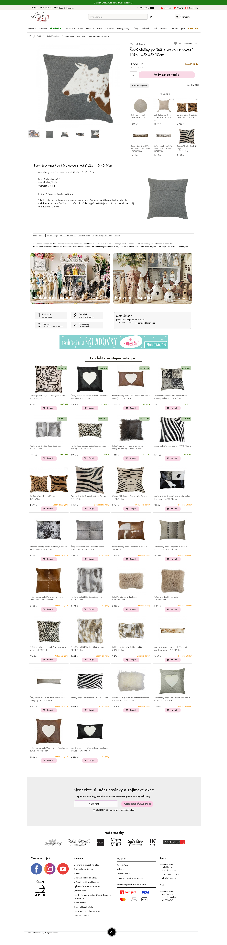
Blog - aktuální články (83, 906)
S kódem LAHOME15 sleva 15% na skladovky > (114, 2)
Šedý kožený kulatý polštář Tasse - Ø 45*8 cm (139, 117)
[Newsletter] (96, 803)
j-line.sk (86, 915)
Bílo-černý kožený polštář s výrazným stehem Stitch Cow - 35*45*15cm (48, 548)
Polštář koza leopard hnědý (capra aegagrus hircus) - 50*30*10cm (90, 447)
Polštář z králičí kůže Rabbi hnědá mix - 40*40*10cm (87, 649)
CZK (146, 7)
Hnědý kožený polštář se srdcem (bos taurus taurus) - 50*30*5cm (131, 397)
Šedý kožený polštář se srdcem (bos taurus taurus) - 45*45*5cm (171, 699)
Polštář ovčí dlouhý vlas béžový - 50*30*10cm (125, 598)
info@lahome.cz (67, 8)
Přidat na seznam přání (187, 43)
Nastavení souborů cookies (130, 878)
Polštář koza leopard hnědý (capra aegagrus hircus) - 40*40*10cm (48, 649)
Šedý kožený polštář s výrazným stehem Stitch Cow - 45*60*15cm (88, 548)
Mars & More (137, 44)
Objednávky (122, 865)
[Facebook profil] (36, 868)
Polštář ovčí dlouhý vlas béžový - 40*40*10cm (167, 598)
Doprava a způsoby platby (86, 864)
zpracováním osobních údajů (121, 810)
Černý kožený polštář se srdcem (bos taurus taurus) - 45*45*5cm (89, 397)
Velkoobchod (80, 890)
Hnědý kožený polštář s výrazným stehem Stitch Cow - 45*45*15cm (47, 598)
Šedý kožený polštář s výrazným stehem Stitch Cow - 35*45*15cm (170, 548)
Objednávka (193, 8)
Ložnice (117, 235)
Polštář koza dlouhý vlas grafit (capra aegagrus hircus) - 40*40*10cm (127, 447)
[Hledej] (150, 17)
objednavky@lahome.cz (145, 322)
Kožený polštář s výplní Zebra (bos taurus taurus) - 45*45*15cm (47, 397)
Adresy (120, 869)
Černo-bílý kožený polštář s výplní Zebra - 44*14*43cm (186, 148)
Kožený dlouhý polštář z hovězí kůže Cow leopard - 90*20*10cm (140, 148)
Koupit (50, 407)
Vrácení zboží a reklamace (86, 882)
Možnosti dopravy (139, 85)
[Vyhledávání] (118, 17)
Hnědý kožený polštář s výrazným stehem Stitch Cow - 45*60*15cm (129, 548)
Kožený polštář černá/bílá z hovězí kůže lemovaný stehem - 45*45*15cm (170, 397)
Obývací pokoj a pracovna (102, 235)
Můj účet (167, 8)
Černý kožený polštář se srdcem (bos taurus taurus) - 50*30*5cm (89, 749)
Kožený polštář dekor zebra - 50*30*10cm (89, 697)
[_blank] (63, 868)
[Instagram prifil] (50, 868)
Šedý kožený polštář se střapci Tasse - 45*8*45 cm (163, 117)
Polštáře (41, 235)
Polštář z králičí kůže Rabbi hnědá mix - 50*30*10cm (128, 649)
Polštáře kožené (84, 235)
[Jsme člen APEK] (40, 888)
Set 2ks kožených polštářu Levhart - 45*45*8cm (187, 116)
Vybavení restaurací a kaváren (88, 886)
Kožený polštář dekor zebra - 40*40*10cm (172, 446)
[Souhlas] (94, 810)
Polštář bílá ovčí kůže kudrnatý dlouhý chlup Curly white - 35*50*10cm (130, 699)
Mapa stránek (80, 902)
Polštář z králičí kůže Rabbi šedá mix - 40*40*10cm (87, 598)
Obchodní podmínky (83, 869)
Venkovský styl (52, 235)
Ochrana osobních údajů (85, 877)
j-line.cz (77, 915)
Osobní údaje (123, 873)
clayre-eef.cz (80, 911)
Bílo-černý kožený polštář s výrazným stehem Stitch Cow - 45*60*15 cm (172, 498)
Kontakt (77, 873)
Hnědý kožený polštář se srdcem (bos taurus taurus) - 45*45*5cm (49, 749)
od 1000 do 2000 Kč (68, 235)
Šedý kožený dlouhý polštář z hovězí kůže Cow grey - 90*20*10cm (47, 699)
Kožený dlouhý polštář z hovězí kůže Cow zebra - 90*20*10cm (163, 148)
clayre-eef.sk (94, 911)
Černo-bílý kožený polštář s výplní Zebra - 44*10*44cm (129, 498)
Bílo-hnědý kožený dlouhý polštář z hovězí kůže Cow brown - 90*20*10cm (170, 649)
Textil (35, 235)
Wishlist (180, 8)
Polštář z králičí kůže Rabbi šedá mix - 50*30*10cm (46, 447)
